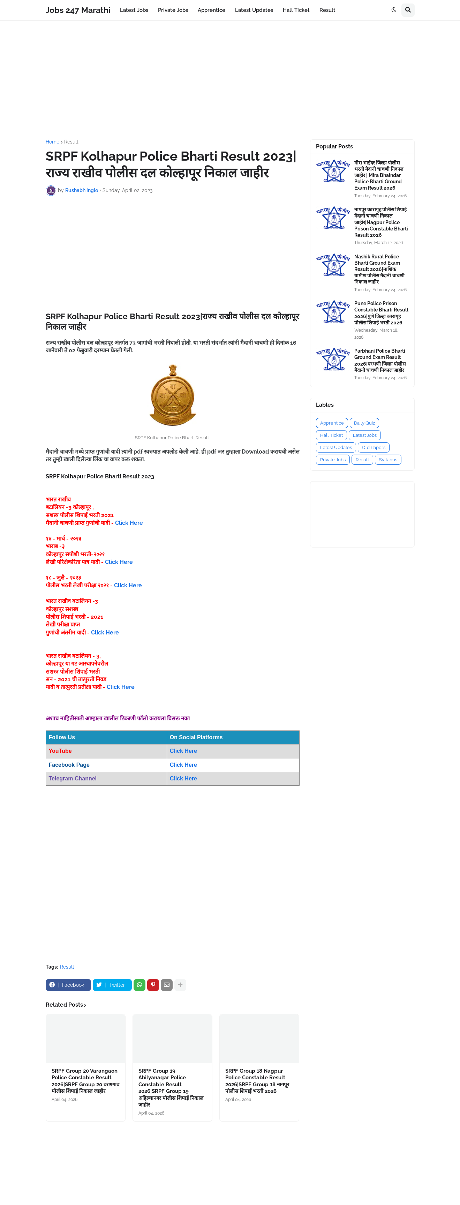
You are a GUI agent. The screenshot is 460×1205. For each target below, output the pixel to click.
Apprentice (332, 423)
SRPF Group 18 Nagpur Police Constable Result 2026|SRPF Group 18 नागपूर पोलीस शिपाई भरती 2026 (257, 1081)
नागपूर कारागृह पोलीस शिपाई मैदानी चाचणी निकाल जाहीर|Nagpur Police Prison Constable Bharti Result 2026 (381, 222)
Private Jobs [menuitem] (173, 10)
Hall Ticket (331, 435)
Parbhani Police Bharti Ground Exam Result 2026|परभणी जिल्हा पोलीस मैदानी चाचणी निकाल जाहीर (380, 360)
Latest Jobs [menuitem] (134, 10)
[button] (393, 10)
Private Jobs (333, 459)
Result (71, 141)
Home (52, 141)
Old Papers (373, 447)
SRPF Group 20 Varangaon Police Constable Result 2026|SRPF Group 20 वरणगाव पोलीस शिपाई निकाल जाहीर (85, 1081)
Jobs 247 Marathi (78, 10)
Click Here (129, 523)
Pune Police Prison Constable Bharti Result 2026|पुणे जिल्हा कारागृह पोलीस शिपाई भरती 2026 (381, 313)
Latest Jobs (365, 435)
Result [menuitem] (327, 10)
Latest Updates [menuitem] (254, 10)
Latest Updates (336, 447)
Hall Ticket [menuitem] (296, 10)
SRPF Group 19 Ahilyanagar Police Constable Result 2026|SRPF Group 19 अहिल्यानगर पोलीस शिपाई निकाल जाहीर (170, 1088)
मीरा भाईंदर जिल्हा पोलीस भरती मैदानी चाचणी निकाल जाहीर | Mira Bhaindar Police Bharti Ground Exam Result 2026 (378, 175)
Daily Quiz (364, 423)
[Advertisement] (230, 80)
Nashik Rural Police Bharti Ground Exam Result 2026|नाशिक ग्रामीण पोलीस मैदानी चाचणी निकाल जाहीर (379, 269)
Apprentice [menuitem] (211, 10)
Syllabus (388, 459)
